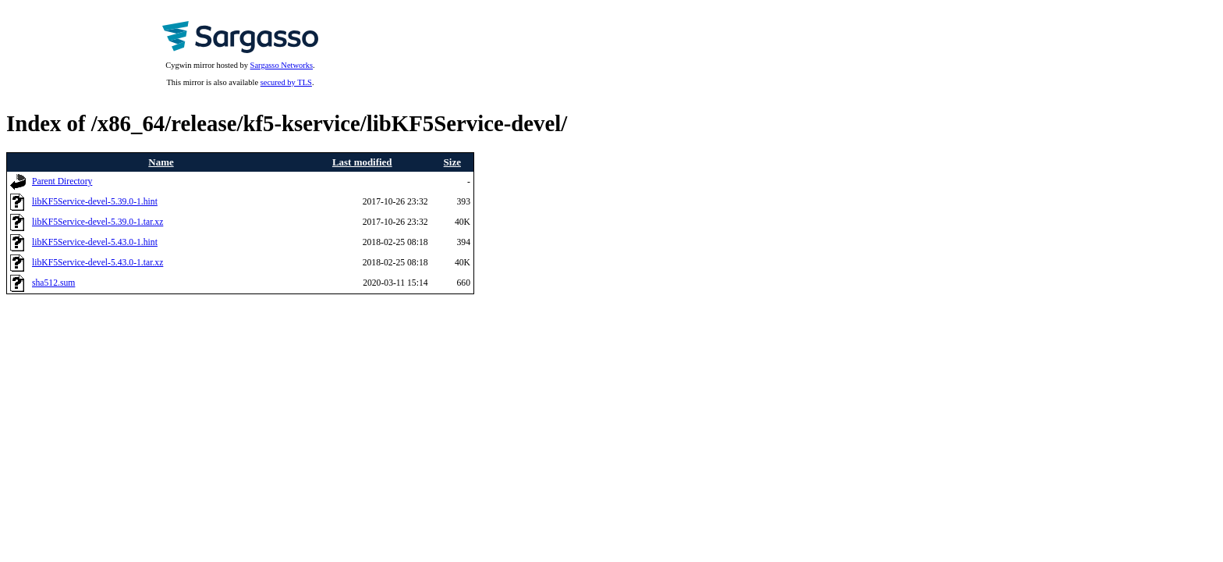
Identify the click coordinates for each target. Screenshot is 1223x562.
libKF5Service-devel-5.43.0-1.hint (95, 242)
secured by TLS (286, 82)
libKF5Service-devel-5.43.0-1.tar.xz (97, 263)
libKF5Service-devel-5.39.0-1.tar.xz (97, 222)
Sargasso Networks (281, 65)
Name (160, 162)
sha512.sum (53, 283)
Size (452, 162)
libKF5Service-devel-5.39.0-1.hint (95, 202)
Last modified (362, 162)
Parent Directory (62, 181)
